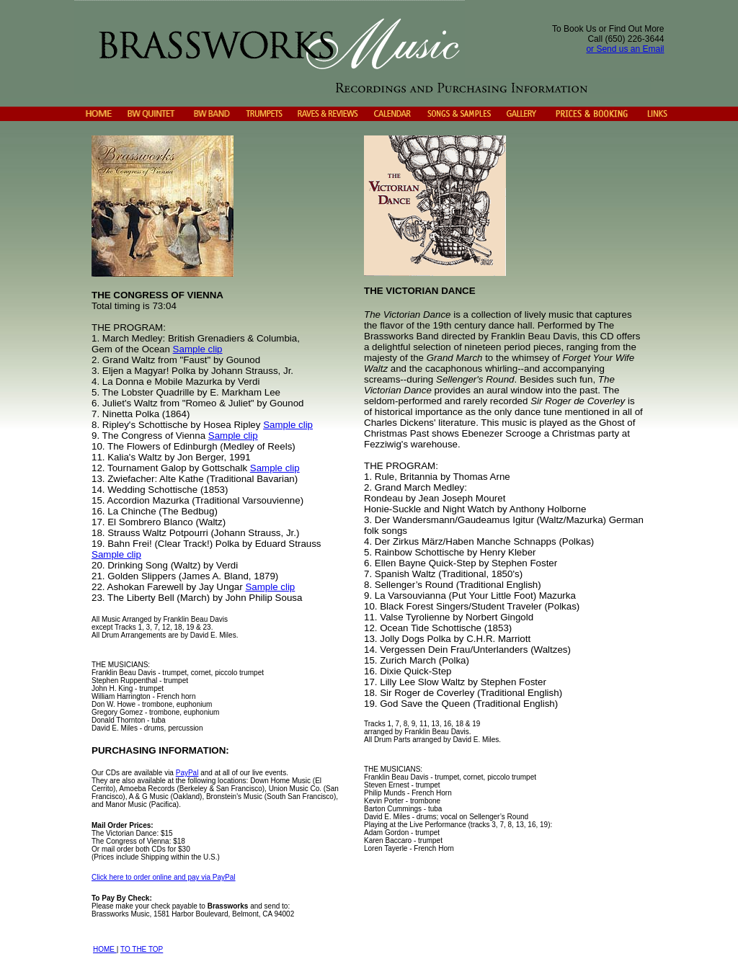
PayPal (187, 773)
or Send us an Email (625, 49)
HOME (105, 949)
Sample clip (198, 349)
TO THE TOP (141, 949)
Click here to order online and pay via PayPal (164, 877)
